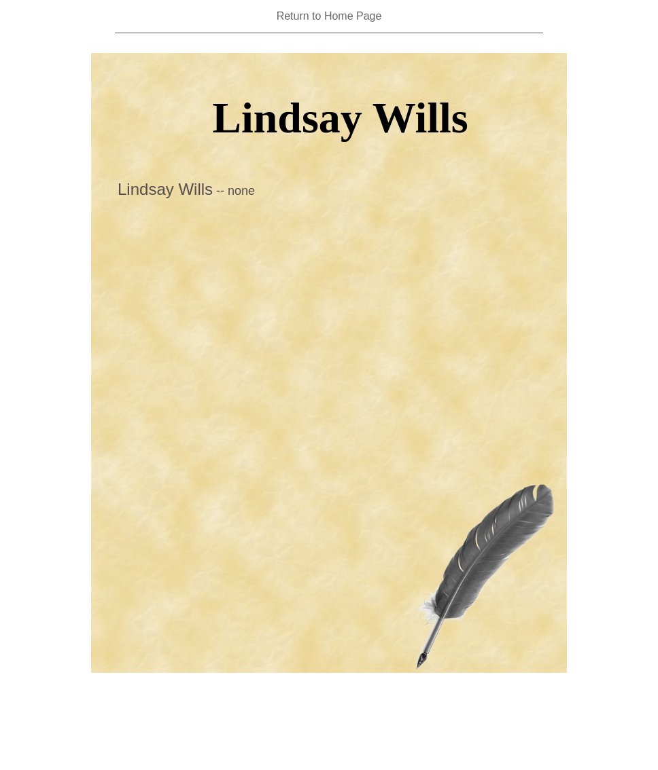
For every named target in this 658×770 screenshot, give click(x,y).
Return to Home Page (329, 16)
